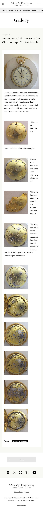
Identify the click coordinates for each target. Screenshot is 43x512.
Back (21, 460)
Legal (27, 492)
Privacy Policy (18, 492)
